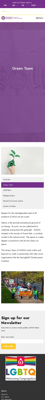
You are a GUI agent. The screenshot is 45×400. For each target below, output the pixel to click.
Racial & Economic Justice (13, 201)
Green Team (8, 185)
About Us (4, 394)
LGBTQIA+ (7, 190)
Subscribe (8, 346)
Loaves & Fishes (9, 206)
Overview (6, 179)
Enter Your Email (7, 337)
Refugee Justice (9, 195)
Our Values (5, 397)
